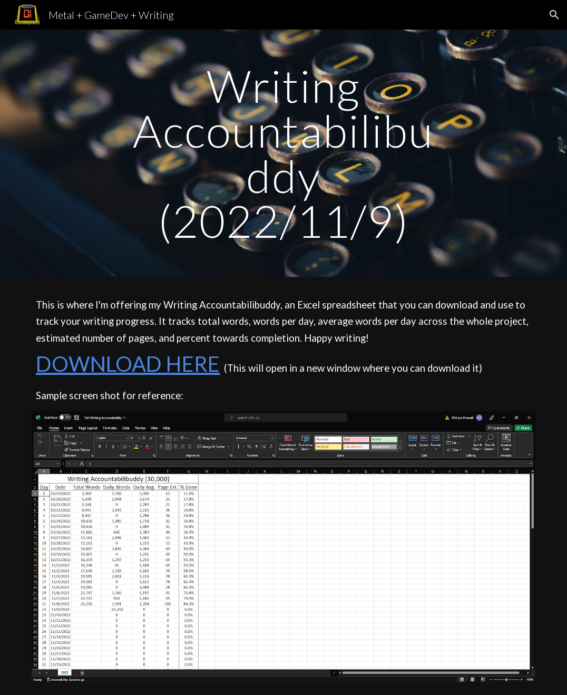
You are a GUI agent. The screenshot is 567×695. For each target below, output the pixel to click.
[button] (554, 14)
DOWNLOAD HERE (128, 364)
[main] (283, 153)
